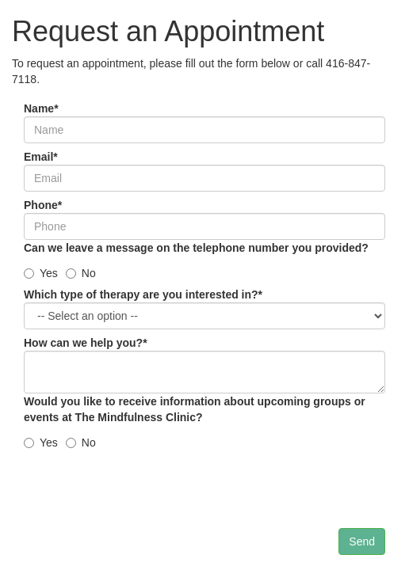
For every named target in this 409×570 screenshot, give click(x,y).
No (81, 273)
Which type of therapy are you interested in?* (143, 294)
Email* (41, 156)
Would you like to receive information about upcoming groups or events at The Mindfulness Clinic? (194, 409)
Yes (41, 273)
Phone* (43, 205)
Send (362, 541)
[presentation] (144, 497)
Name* (41, 108)
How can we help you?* (85, 342)
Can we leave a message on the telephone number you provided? (196, 247)
